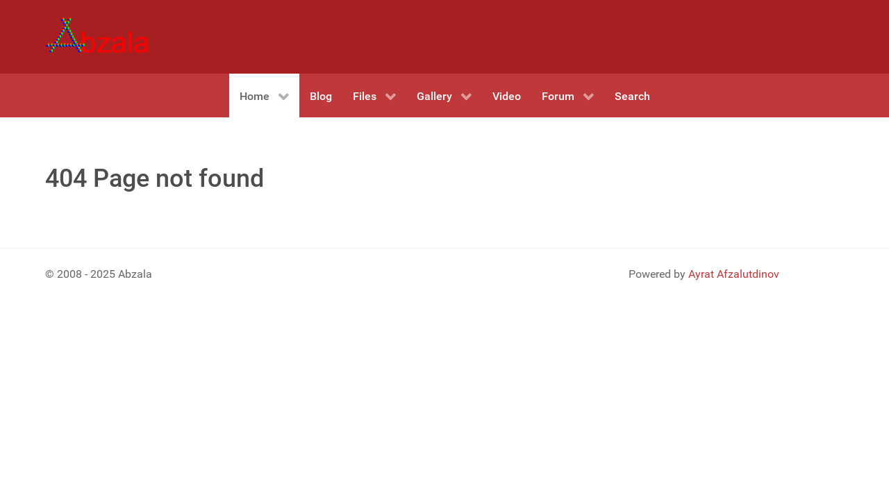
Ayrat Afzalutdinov (733, 274)
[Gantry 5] (97, 36)
